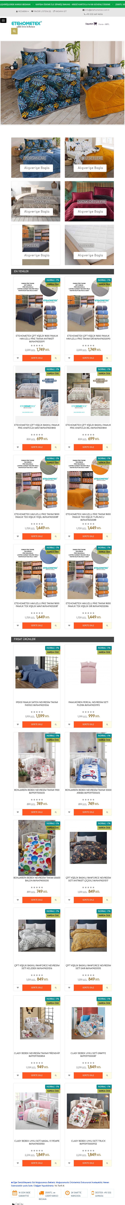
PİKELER (31, 245)
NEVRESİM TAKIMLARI (41, 200)
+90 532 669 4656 (94, 14)
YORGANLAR (35, 158)
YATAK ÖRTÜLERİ (91, 202)
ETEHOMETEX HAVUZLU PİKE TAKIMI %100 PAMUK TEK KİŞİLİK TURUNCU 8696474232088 (88, 517)
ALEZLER (85, 245)
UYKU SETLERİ (90, 158)
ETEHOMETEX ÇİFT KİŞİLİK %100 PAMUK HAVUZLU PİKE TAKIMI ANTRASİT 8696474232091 (37, 339)
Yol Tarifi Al (59, 1186)
